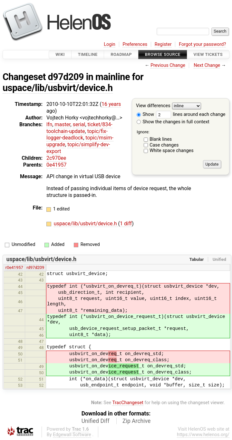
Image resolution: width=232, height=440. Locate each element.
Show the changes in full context (173, 122)
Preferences (134, 44)
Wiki (60, 54)
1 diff (126, 223)
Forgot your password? (202, 44)
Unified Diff (96, 421)
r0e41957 (14, 267)
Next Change (207, 65)
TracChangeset (127, 402)
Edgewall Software (72, 434)
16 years (111, 104)
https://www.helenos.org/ (203, 434)
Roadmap (121, 54)
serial (79, 124)
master (62, 124)
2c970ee (56, 158)
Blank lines (161, 139)
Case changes (164, 145)
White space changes (172, 150)
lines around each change (191, 114)
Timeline (88, 54)
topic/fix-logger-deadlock (77, 134)
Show (145, 114)
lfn (49, 124)
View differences (153, 106)
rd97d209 (35, 267)
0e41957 (56, 165)
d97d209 (66, 76)
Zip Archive (136, 421)
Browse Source (162, 54)
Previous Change (167, 65)
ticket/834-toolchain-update (79, 127)
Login (109, 44)
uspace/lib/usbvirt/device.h (58, 87)
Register (163, 44)
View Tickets (208, 54)
